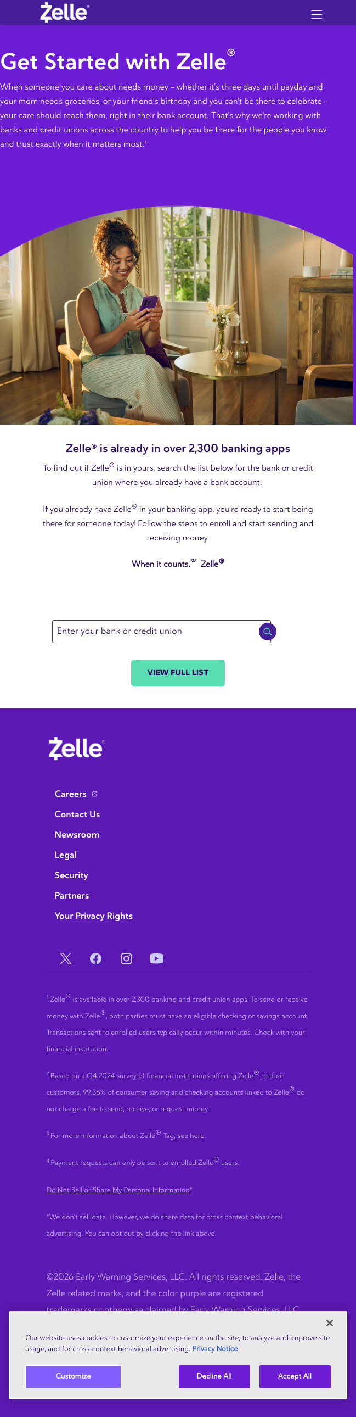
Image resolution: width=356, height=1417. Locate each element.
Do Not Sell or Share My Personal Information (118, 1190)
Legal (66, 855)
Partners (72, 896)
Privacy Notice (215, 1349)
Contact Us (77, 815)
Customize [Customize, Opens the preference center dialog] (73, 1376)
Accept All (295, 1376)
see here (190, 1136)
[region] (178, 1355)
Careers (71, 794)
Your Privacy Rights (94, 916)
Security (71, 876)
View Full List (177, 673)
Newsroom (77, 835)
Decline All (214, 1376)
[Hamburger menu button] (320, 15)
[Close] (330, 1323)
